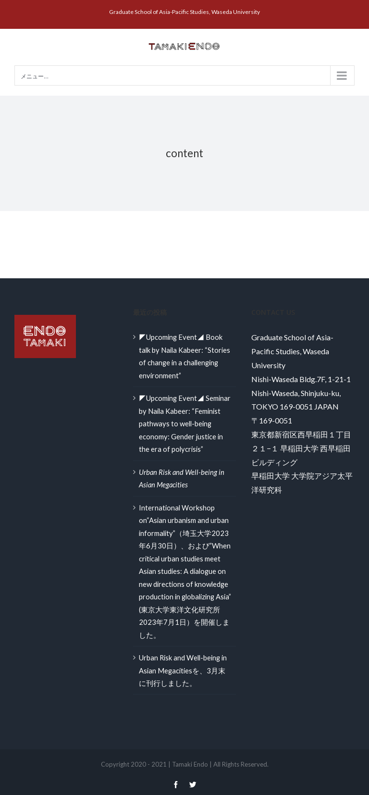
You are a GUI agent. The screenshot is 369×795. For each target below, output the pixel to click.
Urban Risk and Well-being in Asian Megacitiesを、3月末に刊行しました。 (183, 670)
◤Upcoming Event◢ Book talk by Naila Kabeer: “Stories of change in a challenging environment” (184, 356)
